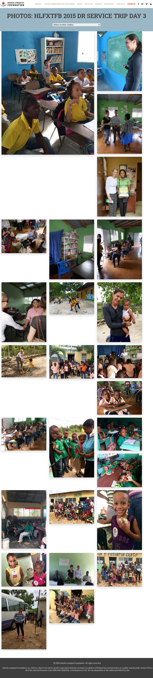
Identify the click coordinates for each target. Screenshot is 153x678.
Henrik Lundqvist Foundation (72, 663)
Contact (120, 4)
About (38, 4)
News (79, 4)
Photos (88, 4)
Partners (109, 4)
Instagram (142, 4)
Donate (131, 4)
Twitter (147, 4)
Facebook (138, 4)
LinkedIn (151, 4)
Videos (98, 4)
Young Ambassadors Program (59, 4)
